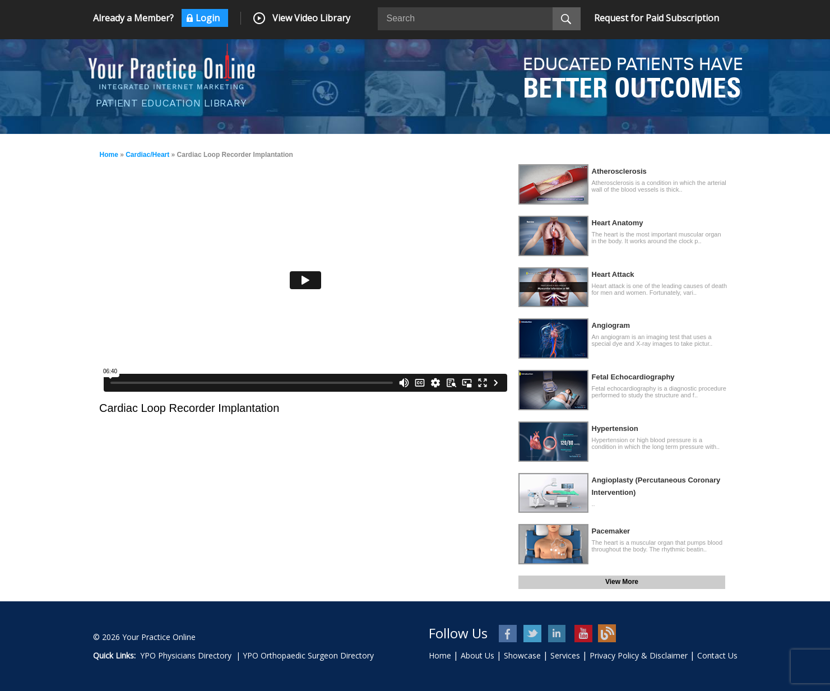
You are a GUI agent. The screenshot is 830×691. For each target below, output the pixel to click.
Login (208, 18)
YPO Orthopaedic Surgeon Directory (308, 655)
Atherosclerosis (619, 171)
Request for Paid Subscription (656, 18)
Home (109, 155)
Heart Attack (613, 274)
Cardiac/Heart (147, 155)
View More (621, 582)
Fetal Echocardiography (633, 377)
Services (565, 655)
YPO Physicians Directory (185, 655)
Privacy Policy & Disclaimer (639, 655)
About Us (477, 655)
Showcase (522, 655)
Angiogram (611, 325)
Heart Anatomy (617, 223)
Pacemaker (611, 531)
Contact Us (717, 655)
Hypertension (615, 428)
